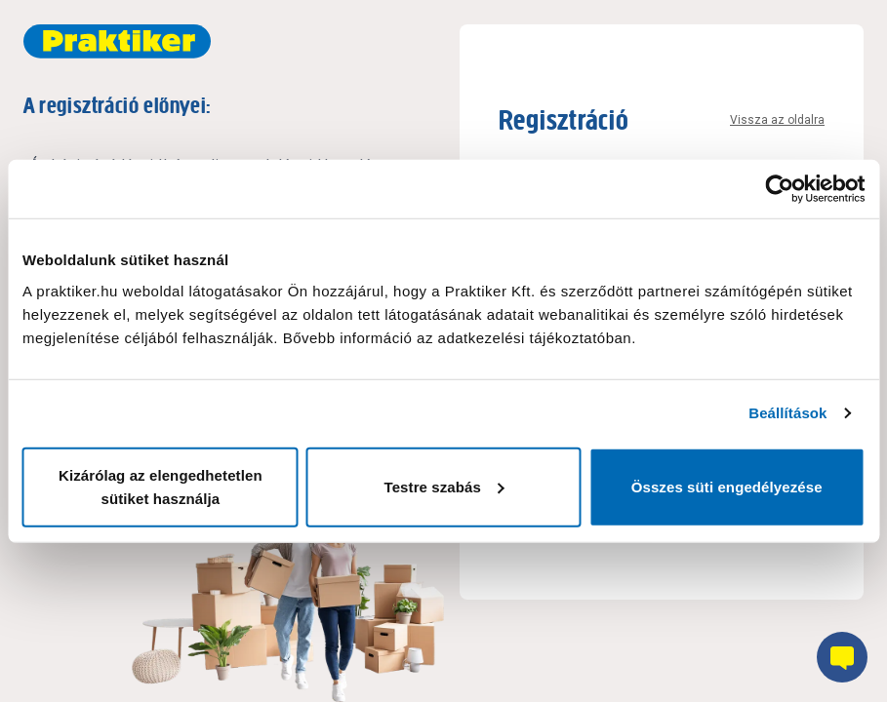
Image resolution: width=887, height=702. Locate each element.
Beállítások (787, 413)
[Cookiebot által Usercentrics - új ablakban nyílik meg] (779, 189)
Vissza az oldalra (777, 120)
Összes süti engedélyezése (727, 486)
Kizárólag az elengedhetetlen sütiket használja (160, 486)
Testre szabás (444, 486)
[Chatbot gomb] (842, 657)
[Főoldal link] (117, 41)
